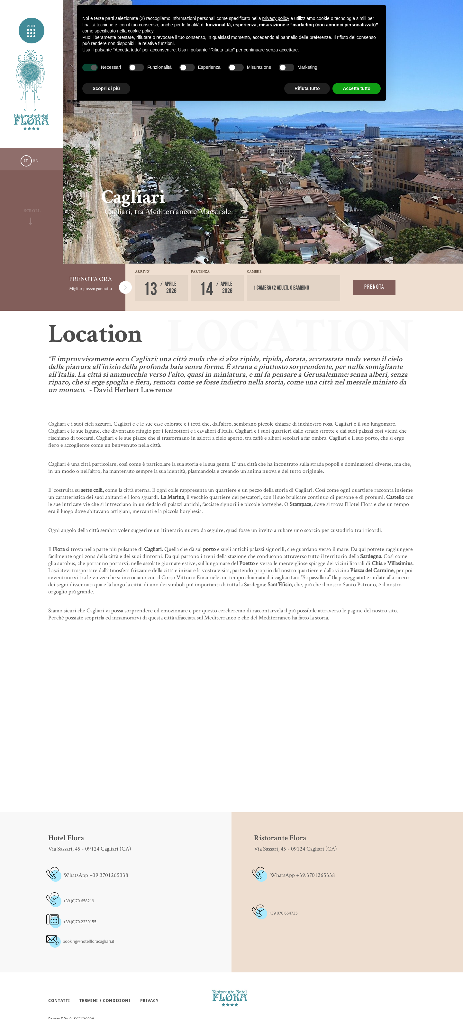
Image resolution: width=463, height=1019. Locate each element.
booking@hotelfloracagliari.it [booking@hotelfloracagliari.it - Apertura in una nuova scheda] (88, 941)
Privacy (149, 1001)
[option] (263, 132)
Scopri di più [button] (106, 88)
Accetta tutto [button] (356, 88)
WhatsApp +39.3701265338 (95, 875)
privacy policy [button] (275, 18)
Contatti (59, 1001)
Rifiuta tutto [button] (307, 88)
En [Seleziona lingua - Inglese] (36, 161)
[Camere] (293, 288)
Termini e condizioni (104, 1001)
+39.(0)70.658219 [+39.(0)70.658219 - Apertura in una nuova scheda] (78, 901)
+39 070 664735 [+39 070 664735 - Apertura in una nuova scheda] (283, 913)
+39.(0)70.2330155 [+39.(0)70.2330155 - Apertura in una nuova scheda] (79, 921)
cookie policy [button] (140, 30)
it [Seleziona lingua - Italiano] (26, 160)
